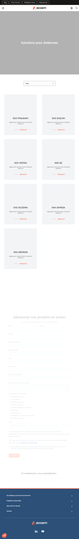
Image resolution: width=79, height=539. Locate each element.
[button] (4, 535)
